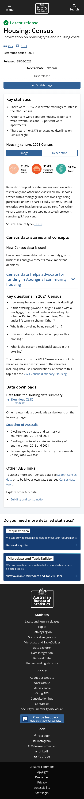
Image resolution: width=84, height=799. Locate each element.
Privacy (42, 782)
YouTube (44, 757)
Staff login (42, 793)
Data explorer (42, 648)
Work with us (42, 683)
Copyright (42, 772)
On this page (44, 85)
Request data (42, 658)
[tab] (24, 153)
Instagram (44, 741)
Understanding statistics (42, 663)
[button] (9, 8)
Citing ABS (42, 693)
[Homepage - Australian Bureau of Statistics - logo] (41, 7)
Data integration (42, 653)
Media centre (42, 688)
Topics (42, 627)
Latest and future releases (42, 621)
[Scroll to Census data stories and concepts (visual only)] (72, 238)
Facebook (44, 736)
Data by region (42, 632)
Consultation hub (42, 698)
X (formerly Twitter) (43, 746)
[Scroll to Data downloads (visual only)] (40, 387)
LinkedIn (44, 751)
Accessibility (42, 788)
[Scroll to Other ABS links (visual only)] (39, 468)
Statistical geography (42, 637)
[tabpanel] (42, 169)
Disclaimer (42, 777)
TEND (38, 224)
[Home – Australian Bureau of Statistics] (42, 598)
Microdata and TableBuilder (42, 642)
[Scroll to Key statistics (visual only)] (34, 100)
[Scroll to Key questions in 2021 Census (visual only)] (65, 297)
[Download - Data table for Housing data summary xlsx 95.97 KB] (20, 401)
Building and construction (27, 499)
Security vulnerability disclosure (42, 709)
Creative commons (42, 767)
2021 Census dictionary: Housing (45, 374)
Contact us (42, 704)
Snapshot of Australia (22, 425)
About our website (42, 678)
